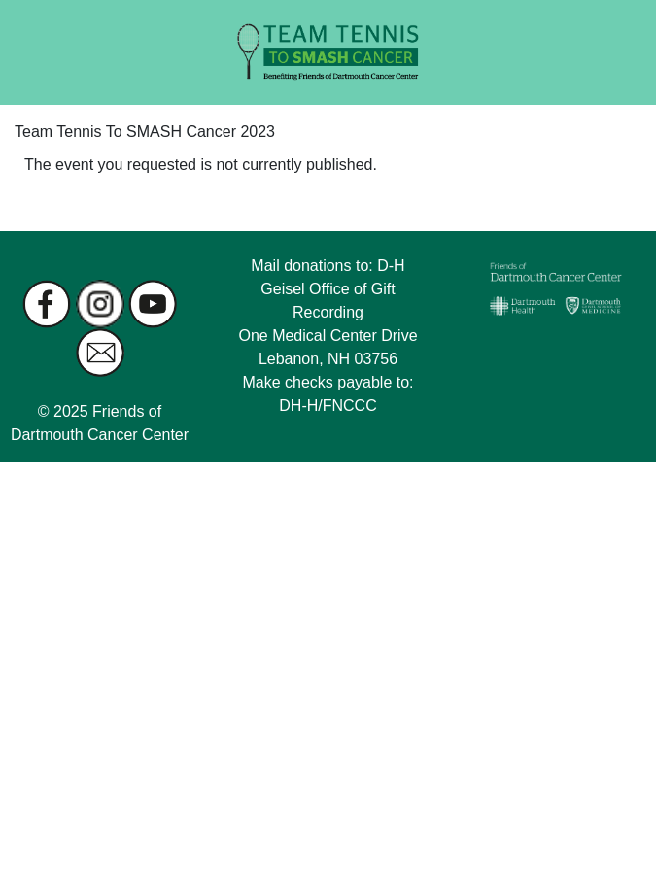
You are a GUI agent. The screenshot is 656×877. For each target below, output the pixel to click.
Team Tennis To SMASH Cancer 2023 (145, 131)
